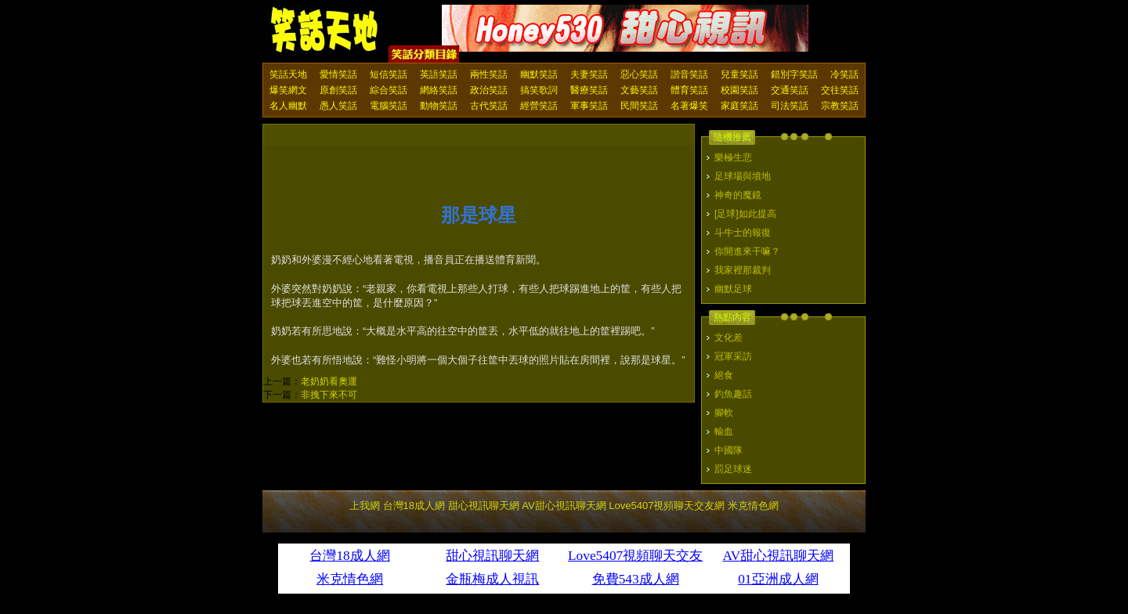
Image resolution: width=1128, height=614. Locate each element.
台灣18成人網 (414, 505)
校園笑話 (739, 90)
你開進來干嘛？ (747, 251)
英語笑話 (438, 74)
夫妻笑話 (589, 74)
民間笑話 (639, 105)
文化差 (728, 337)
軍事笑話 (589, 105)
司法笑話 (789, 105)
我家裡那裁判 (742, 270)
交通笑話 (789, 90)
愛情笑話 (338, 74)
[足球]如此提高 (745, 213)
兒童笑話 (739, 74)
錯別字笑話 (794, 74)
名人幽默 (288, 105)
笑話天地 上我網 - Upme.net (325, 30)
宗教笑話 (840, 105)
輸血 (723, 431)
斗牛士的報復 (742, 232)
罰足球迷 (733, 469)
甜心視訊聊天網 (483, 505)
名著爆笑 (689, 105)
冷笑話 (844, 74)
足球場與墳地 (742, 176)
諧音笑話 (689, 74)
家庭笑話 (739, 105)
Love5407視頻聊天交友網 (667, 505)
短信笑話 (388, 74)
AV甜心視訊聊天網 (564, 505)
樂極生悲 (733, 157)
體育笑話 (689, 90)
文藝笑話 (639, 90)
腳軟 (723, 412)
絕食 (723, 375)
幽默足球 (733, 289)
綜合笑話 (388, 90)
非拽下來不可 (329, 394)
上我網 (364, 505)
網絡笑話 (438, 90)
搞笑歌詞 (539, 90)
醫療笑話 (589, 90)
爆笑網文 (288, 90)
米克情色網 (753, 505)
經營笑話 (539, 105)
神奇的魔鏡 (737, 195)
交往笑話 (840, 90)
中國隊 (728, 450)
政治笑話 (489, 90)
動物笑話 (438, 105)
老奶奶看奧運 (329, 381)
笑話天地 (288, 74)
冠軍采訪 (733, 356)
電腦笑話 (388, 105)
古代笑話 (489, 105)
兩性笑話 (489, 74)
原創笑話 (338, 90)
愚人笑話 (338, 105)
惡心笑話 (639, 74)
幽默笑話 (539, 74)
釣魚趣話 (733, 393)
